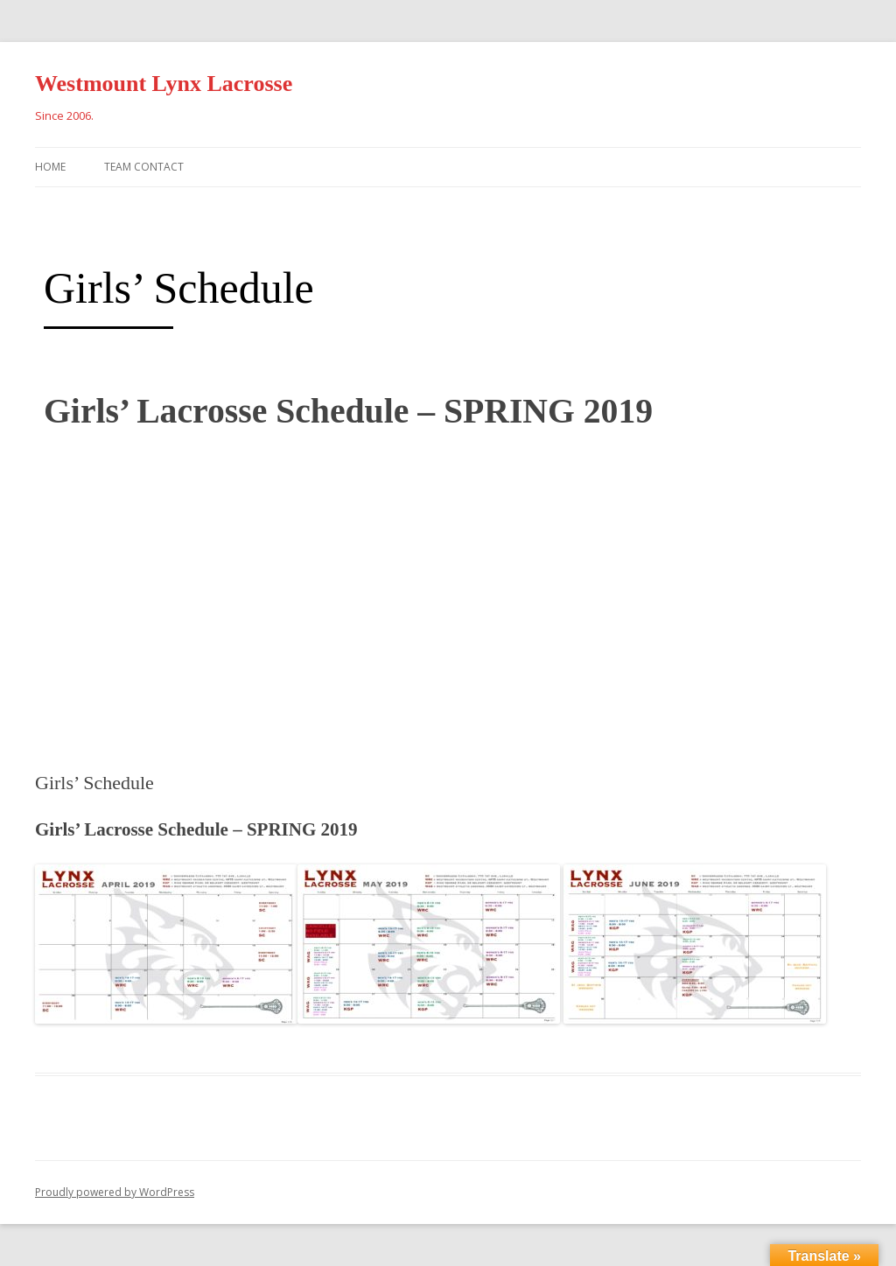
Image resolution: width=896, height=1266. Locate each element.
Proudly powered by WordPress (114, 1192)
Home (50, 166)
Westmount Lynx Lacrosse (163, 83)
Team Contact (144, 166)
